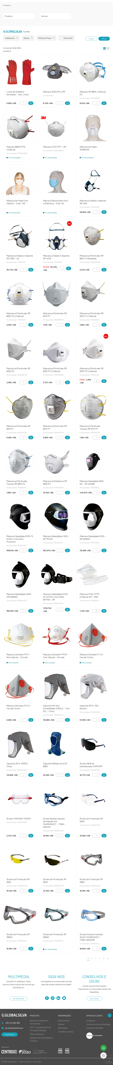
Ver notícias (94, 998)
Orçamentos (9, 1034)
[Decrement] (21, 103)
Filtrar (104, 39)
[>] (108, 958)
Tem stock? (68, 38)
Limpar (91, 39)
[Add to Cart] (30, 103)
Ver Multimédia (18, 998)
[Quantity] (23, 103)
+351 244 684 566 (12, 1023)
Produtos (7, 5)
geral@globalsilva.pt (14, 1028)
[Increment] (26, 103)
